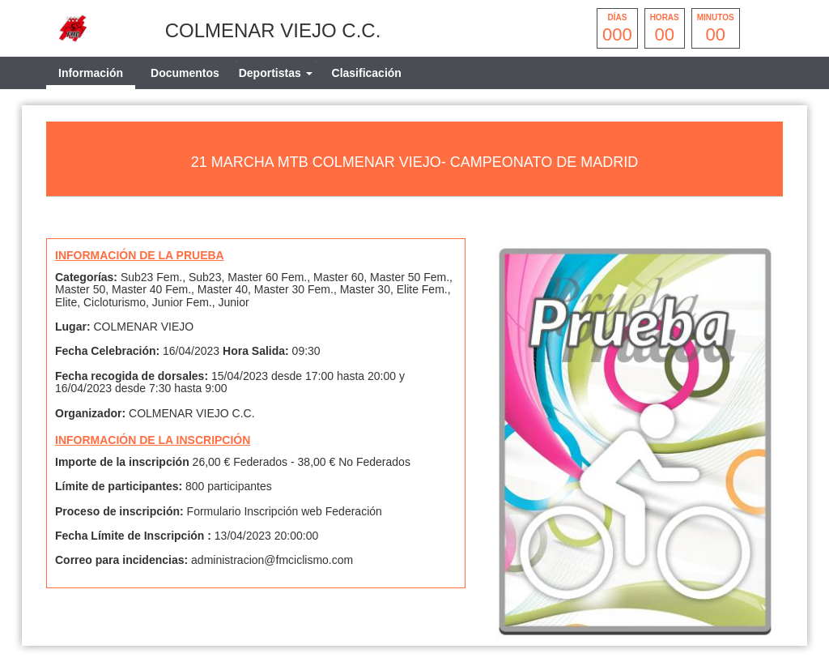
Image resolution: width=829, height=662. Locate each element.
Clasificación (367, 72)
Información (90, 72)
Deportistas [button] (275, 72)
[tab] (276, 73)
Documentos (185, 72)
